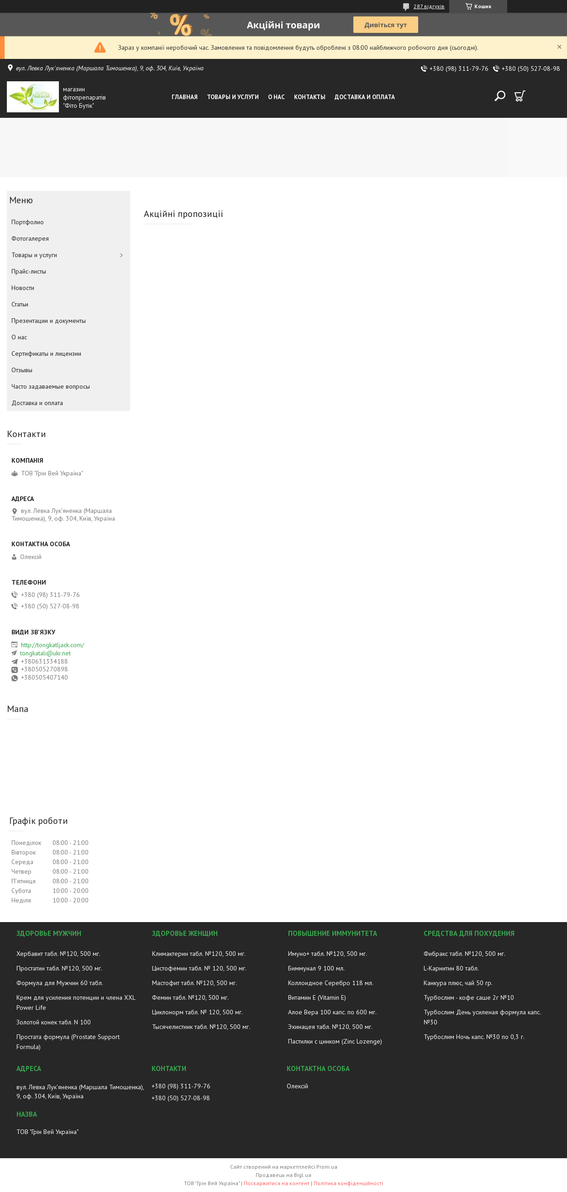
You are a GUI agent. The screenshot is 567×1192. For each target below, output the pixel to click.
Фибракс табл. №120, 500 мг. (464, 953)
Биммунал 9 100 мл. (316, 968)
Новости (22, 288)
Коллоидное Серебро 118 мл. (330, 983)
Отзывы (21, 370)
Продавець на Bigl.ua (283, 1174)
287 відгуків (429, 6)
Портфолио (27, 222)
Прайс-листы (28, 271)
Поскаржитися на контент (277, 1183)
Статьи (19, 304)
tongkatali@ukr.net (45, 653)
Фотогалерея (30, 238)
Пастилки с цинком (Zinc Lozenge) (335, 1041)
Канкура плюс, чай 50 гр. (458, 983)
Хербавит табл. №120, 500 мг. (58, 953)
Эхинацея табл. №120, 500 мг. (330, 1027)
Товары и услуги (233, 97)
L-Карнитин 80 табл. (451, 968)
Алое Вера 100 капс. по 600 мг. (332, 1012)
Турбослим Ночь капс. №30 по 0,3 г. (474, 1037)
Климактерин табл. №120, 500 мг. (199, 953)
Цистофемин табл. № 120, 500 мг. (199, 968)
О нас (276, 97)
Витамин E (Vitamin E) (317, 997)
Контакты (310, 97)
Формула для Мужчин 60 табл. (59, 983)
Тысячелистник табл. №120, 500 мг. (201, 1027)
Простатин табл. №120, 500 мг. (59, 968)
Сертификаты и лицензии (46, 353)
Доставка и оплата (365, 97)
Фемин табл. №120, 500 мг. (190, 997)
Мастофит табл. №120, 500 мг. (194, 983)
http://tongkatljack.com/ (52, 645)
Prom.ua (326, 1166)
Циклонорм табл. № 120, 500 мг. (197, 1012)
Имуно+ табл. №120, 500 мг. (327, 953)
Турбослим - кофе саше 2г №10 (469, 997)
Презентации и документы (48, 320)
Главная (185, 97)
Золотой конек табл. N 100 (53, 1022)
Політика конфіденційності (348, 1183)
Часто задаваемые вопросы (50, 386)
